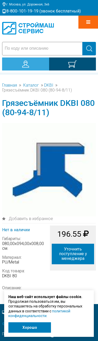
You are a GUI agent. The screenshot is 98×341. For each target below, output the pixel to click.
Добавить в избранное (30, 218)
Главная (9, 85)
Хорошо (29, 327)
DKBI (48, 85)
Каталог (31, 85)
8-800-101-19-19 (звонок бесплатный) (43, 11)
